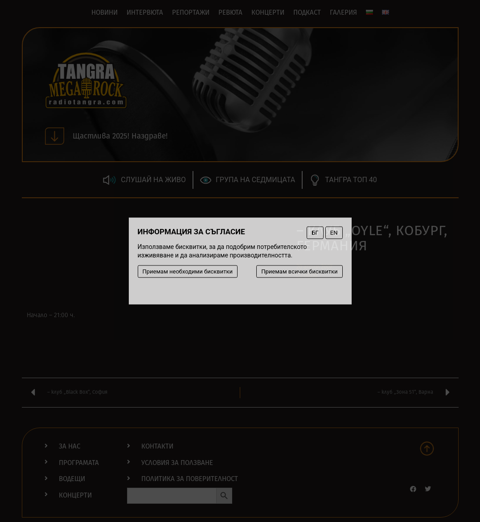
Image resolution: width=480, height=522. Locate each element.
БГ (315, 232)
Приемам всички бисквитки (299, 271)
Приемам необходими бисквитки (188, 271)
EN (334, 232)
